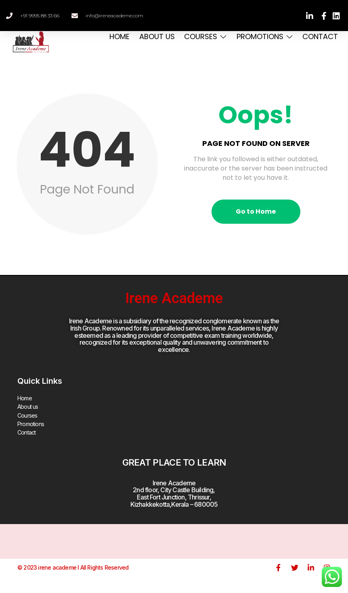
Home (117, 36)
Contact (320, 36)
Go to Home (256, 211)
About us (154, 36)
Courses (203, 36)
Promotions (263, 36)
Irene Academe (174, 298)
